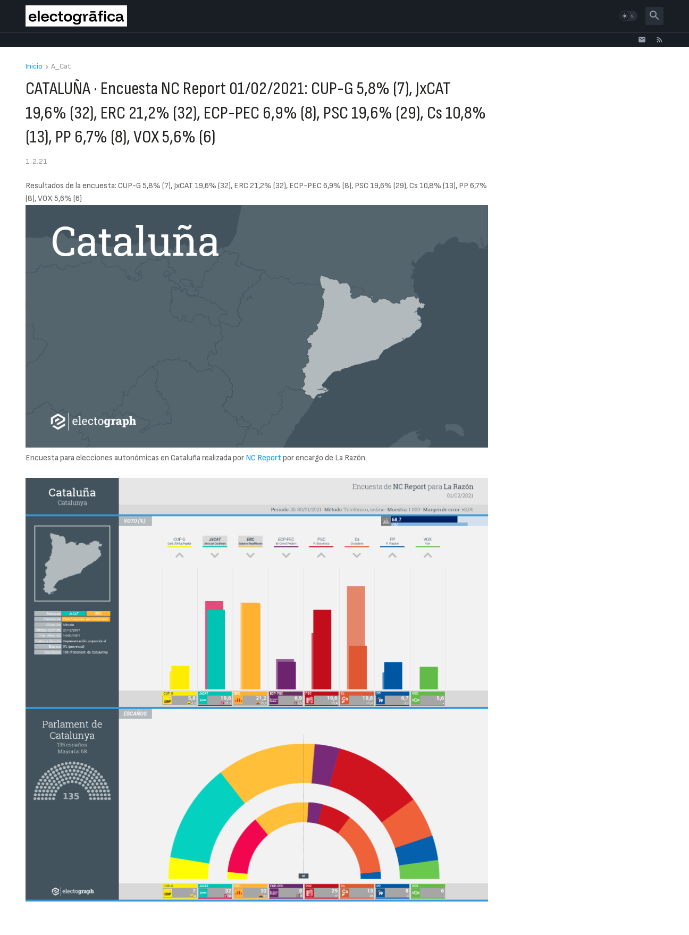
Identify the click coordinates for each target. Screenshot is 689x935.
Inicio (34, 67)
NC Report (263, 458)
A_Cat (61, 67)
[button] (628, 16)
